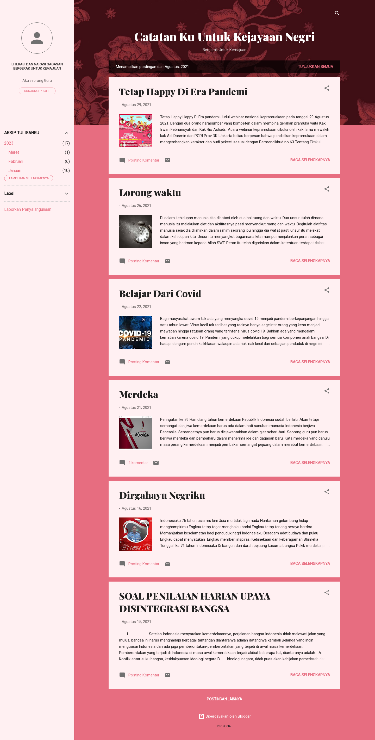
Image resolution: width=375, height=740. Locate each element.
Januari (14, 170)
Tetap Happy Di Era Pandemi (183, 91)
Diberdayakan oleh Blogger (224, 716)
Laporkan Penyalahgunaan (27, 209)
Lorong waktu (150, 192)
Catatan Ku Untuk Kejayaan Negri (224, 36)
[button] (327, 89)
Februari (15, 161)
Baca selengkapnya (310, 160)
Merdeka (138, 394)
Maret (13, 152)
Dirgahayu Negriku (162, 495)
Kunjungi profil (37, 91)
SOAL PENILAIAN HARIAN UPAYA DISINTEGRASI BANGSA (194, 601)
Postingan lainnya (224, 699)
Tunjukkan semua (315, 66)
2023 (9, 143)
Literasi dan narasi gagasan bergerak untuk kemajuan (37, 66)
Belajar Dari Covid (160, 293)
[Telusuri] (337, 14)
